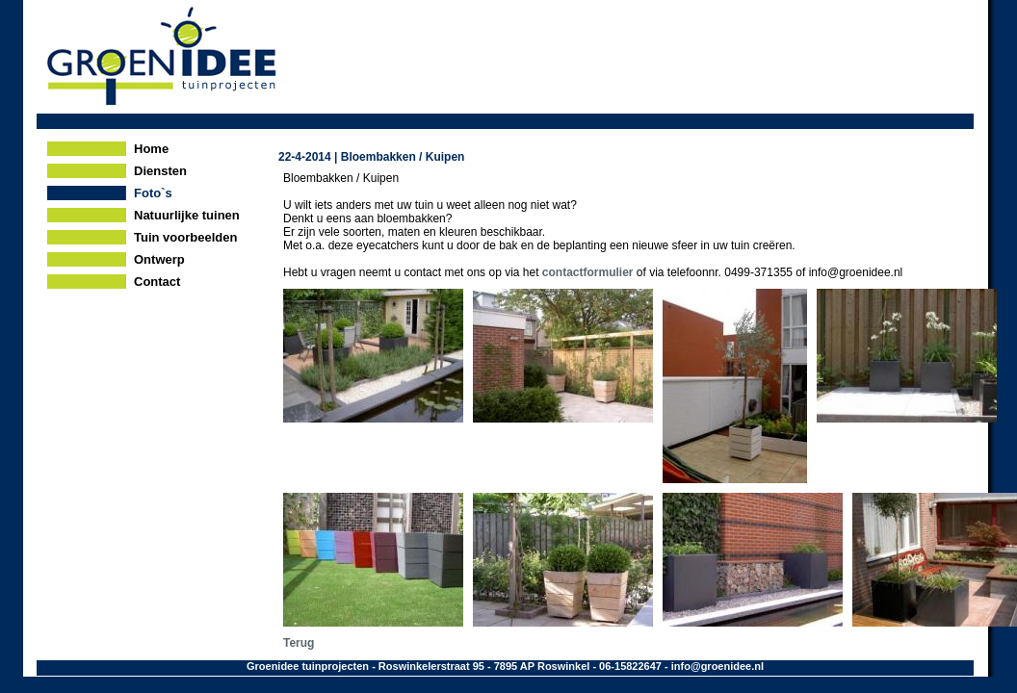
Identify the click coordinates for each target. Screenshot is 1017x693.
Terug (298, 643)
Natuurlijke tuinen (187, 215)
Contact (157, 281)
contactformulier (588, 272)
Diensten (160, 171)
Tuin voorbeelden (185, 237)
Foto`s (153, 193)
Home (151, 148)
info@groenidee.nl (717, 666)
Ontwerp (159, 259)
